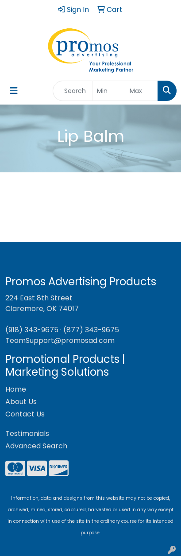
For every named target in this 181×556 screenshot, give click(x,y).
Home (15, 389)
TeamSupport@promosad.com (60, 340)
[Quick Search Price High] (141, 91)
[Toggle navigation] (13, 91)
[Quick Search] (72, 91)
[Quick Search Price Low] (108, 91)
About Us (21, 402)
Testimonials (27, 433)
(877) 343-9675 (91, 330)
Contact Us (25, 414)
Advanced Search (36, 446)
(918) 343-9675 (31, 330)
